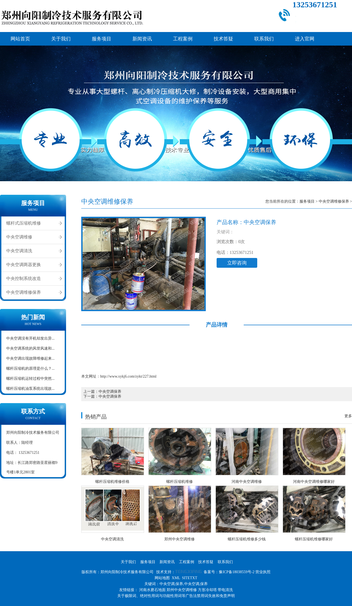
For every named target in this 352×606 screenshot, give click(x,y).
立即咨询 (237, 263)
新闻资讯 (142, 39)
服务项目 (101, 39)
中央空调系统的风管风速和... (30, 348)
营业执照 (262, 572)
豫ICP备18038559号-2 (236, 572)
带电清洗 (225, 590)
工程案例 (183, 39)
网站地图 (162, 578)
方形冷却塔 (207, 590)
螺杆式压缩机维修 (23, 223)
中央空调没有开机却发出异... (30, 338)
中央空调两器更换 (23, 264)
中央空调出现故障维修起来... (30, 358)
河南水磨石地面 (152, 590)
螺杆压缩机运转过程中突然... (30, 379)
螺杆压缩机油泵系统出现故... (30, 389)
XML (176, 578)
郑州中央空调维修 (182, 590)
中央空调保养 (110, 392)
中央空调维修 (19, 237)
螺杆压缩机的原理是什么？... (30, 368)
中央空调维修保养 (23, 292)
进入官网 (304, 39)
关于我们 (61, 39)
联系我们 (264, 39)
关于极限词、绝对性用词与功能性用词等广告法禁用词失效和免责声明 (176, 596)
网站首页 (20, 39)
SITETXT (189, 578)
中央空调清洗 (19, 250)
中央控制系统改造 (23, 278)
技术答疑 (223, 39)
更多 (348, 416)
